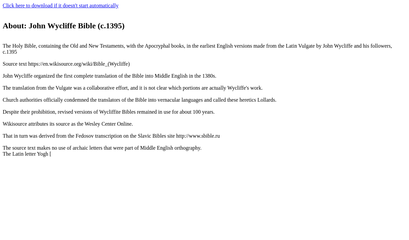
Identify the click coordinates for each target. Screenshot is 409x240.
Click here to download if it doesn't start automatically (61, 5)
